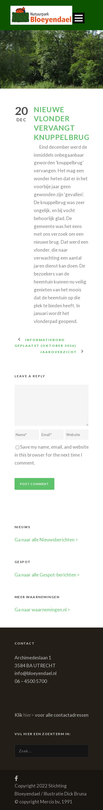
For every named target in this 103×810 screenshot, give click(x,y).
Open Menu (79, 18)
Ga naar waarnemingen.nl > (42, 609)
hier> (28, 715)
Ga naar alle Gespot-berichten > (47, 575)
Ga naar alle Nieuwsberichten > (46, 539)
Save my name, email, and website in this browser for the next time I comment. (52, 455)
